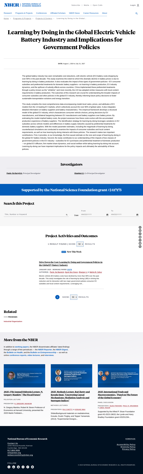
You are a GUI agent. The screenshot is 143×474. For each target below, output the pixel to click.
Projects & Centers (44, 18)
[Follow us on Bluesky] (18, 467)
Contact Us (13, 443)
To (114, 211)
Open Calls (98, 5)
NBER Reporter (45, 350)
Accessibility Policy (126, 444)
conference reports (17, 355)
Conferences (41, 13)
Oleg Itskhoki (116, 406)
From (85, 211)
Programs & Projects (24, 13)
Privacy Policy (129, 449)
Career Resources (91, 13)
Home (6, 18)
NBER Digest (62, 350)
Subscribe (76, 5)
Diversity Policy (128, 447)
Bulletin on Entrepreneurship (43, 352)
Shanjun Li (79, 173)
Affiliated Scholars (58, 13)
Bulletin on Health (15, 352)
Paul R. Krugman (130, 406)
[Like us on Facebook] (27, 467)
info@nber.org (14, 453)
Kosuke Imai (80, 409)
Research (8, 13)
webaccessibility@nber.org (20, 455)
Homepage (130, 439)
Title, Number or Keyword (16, 214)
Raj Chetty (68, 409)
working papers (22, 347)
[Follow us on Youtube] (32, 467)
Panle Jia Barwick (14, 173)
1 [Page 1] (57, 297)
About (104, 13)
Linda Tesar (104, 408)
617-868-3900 (14, 450)
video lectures (33, 355)
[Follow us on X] (9, 467)
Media (86, 5)
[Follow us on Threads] (23, 467)
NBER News (74, 13)
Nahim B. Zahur (96, 272)
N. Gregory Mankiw (23, 403)
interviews (49, 355)
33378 (69, 269)
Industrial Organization (13, 321)
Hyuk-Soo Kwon (71, 272)
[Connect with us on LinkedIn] (13, 467)
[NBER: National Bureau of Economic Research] (24, 6)
